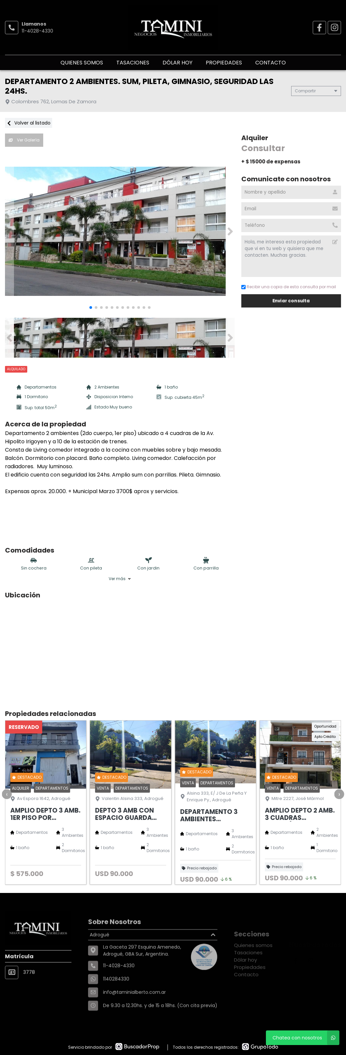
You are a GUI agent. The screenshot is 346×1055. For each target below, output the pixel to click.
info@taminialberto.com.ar (134, 1014)
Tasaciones (132, 62)
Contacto (270, 62)
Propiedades (224, 62)
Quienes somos (81, 62)
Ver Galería (24, 140)
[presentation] (7, 794)
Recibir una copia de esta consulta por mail (288, 287)
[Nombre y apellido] (291, 192)
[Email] (291, 209)
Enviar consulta (291, 301)
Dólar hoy (177, 62)
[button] (230, 231)
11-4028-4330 (37, 31)
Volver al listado (29, 123)
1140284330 (116, 1001)
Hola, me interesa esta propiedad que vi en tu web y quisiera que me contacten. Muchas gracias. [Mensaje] (291, 256)
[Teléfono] (291, 225)
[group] (120, 231)
